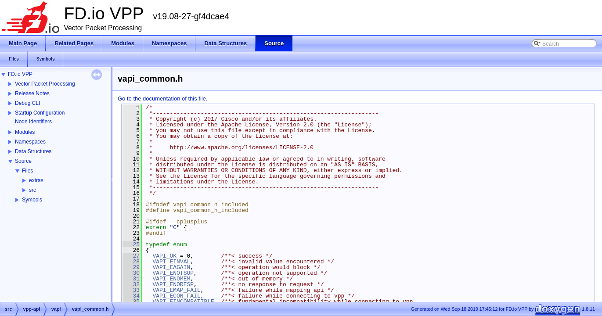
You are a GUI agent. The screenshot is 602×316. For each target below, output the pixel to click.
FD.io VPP (20, 74)
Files (27, 171)
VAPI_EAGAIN (171, 267)
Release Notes (32, 93)
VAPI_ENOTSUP (173, 273)
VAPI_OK (164, 256)
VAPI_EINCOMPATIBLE (183, 301)
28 (131, 262)
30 (131, 273)
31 (131, 279)
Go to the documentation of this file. (163, 98)
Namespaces (30, 142)
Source (23, 161)
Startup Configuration (40, 113)
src (32, 190)
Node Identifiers (33, 121)
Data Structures (33, 151)
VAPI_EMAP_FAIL (176, 290)
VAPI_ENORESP (173, 284)
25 (131, 244)
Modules (25, 132)
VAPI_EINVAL (171, 262)
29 (131, 267)
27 (131, 256)
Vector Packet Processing (45, 84)
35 (131, 301)
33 (131, 290)
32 (131, 284)
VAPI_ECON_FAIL (176, 296)
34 (131, 296)
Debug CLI (27, 103)
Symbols (32, 200)
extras (36, 180)
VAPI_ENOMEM (171, 279)
